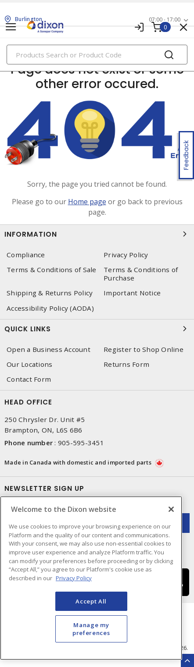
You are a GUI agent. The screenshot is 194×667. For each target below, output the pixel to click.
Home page (87, 201)
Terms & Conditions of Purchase (141, 274)
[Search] (97, 54)
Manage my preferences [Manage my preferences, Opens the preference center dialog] (91, 629)
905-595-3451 (81, 442)
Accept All (91, 601)
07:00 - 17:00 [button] (164, 19)
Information (97, 234)
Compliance (26, 255)
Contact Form (29, 379)
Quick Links (97, 329)
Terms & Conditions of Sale (52, 270)
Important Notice (132, 293)
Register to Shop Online (143, 349)
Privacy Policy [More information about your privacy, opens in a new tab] (74, 578)
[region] (91, 578)
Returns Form (126, 364)
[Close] (171, 509)
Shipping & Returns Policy (50, 293)
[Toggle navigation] (11, 26)
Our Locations (29, 364)
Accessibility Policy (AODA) (50, 308)
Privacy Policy (126, 255)
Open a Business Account (48, 349)
